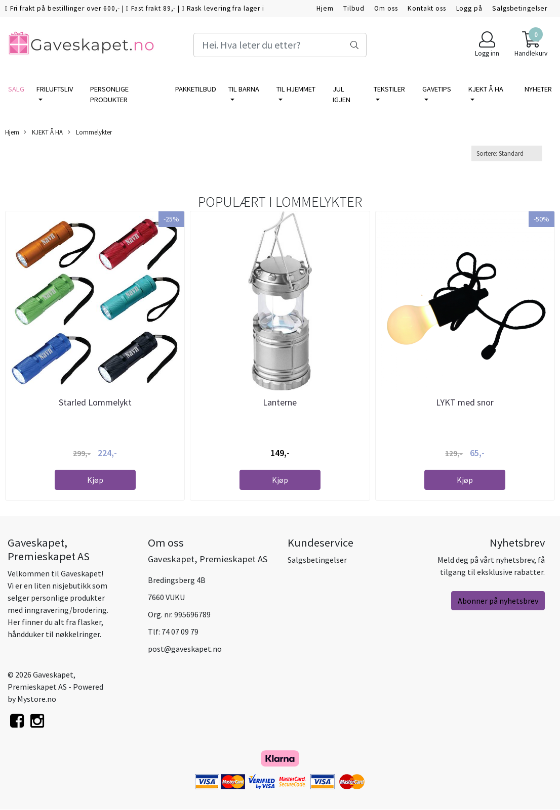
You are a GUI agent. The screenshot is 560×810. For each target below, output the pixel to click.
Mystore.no (36, 699)
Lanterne (280, 402)
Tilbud (353, 8)
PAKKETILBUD (195, 89)
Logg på (469, 8)
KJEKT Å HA (485, 89)
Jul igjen (341, 94)
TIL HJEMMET (295, 89)
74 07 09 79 (180, 631)
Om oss (385, 8)
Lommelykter (90, 132)
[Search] (280, 45)
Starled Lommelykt (95, 402)
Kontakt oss (427, 8)
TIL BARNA (243, 89)
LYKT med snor (465, 402)
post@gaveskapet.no (185, 649)
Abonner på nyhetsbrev (498, 601)
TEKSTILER (389, 89)
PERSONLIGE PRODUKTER (109, 94)
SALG (16, 89)
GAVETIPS (436, 89)
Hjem (324, 8)
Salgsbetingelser (519, 8)
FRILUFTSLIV (54, 89)
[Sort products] (506, 153)
